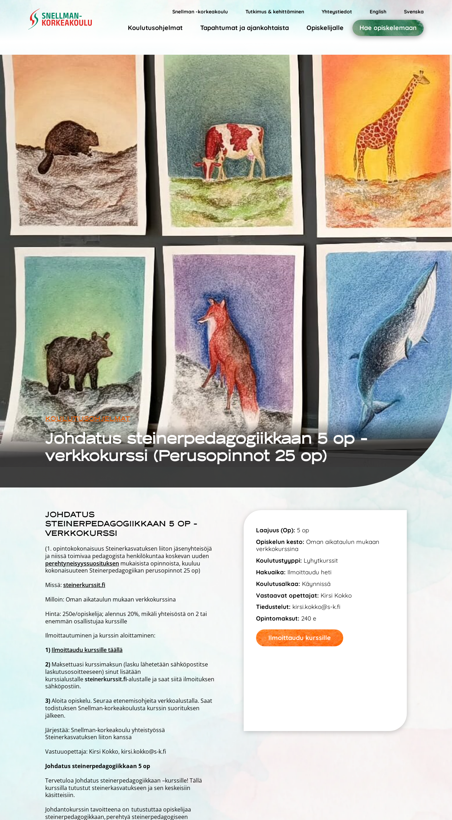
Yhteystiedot (337, 11)
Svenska (414, 11)
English (378, 11)
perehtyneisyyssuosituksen (82, 563)
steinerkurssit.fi (84, 585)
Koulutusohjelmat (155, 28)
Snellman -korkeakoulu (200, 11)
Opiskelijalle (325, 28)
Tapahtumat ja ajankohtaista (244, 28)
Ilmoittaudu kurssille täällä (87, 650)
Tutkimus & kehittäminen (274, 11)
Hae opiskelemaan (388, 27)
